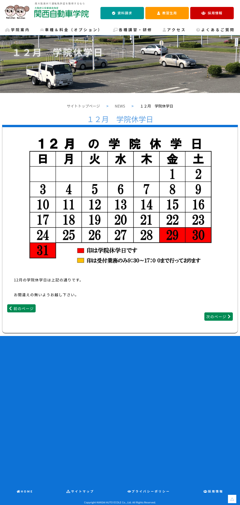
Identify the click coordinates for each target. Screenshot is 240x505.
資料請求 (125, 12)
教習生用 (169, 12)
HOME (27, 491)
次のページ (216, 316)
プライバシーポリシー (151, 491)
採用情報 (215, 12)
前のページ (23, 308)
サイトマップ (82, 491)
